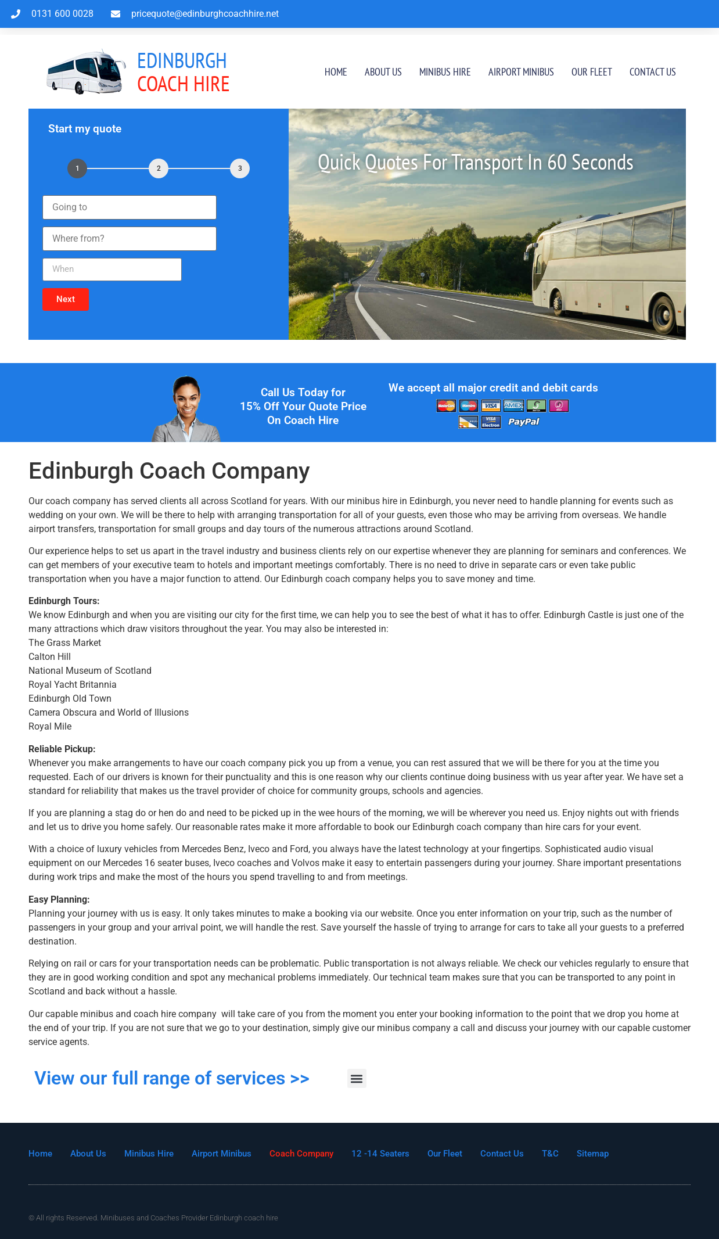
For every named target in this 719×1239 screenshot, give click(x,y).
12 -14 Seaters (380, 1153)
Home (336, 71)
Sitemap (593, 1153)
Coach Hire (183, 72)
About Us (383, 71)
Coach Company (301, 1153)
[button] (65, 299)
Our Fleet (591, 71)
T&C (550, 1153)
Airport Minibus (521, 71)
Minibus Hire (445, 71)
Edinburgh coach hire (244, 1217)
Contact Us (653, 71)
